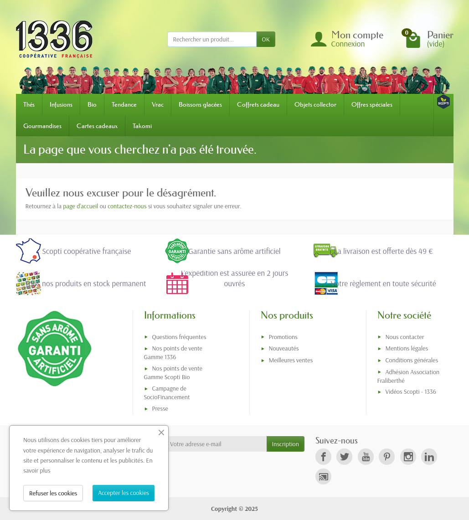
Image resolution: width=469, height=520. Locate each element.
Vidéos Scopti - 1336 (411, 391)
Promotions (283, 337)
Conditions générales (412, 360)
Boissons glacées (200, 104)
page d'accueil (80, 206)
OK (266, 39)
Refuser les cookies (53, 493)
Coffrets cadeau (258, 104)
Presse (160, 408)
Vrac (158, 104)
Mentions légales (407, 348)
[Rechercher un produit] (212, 39)
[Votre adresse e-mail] (215, 444)
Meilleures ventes (291, 360)
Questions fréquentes (179, 337)
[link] (323, 456)
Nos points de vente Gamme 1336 (173, 352)
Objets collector (315, 104)
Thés (29, 104)
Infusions (61, 104)
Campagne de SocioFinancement (167, 392)
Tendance (124, 104)
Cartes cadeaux (97, 126)
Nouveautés (284, 348)
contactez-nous (127, 206)
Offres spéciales (371, 104)
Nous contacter (405, 337)
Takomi (142, 126)
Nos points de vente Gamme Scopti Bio (173, 372)
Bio (92, 104)
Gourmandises (42, 126)
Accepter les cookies (123, 493)
